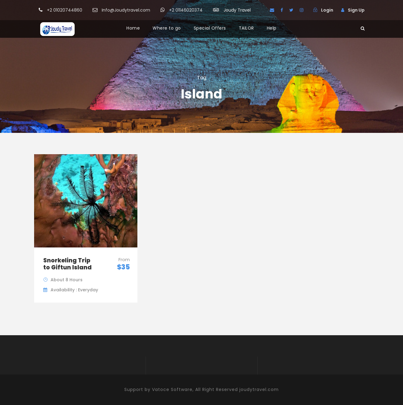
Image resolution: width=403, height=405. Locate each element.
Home (133, 28)
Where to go (167, 28)
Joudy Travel (237, 10)
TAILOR (246, 28)
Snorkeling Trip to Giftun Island (67, 264)
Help (272, 28)
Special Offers (210, 28)
